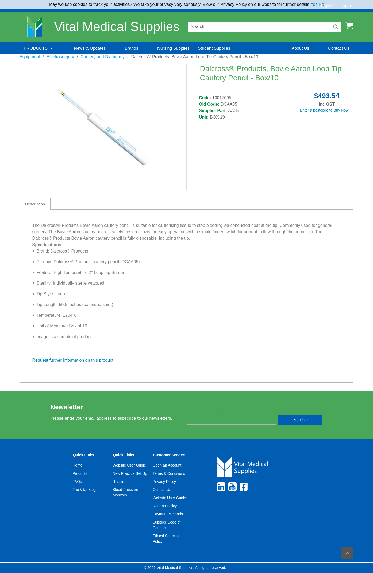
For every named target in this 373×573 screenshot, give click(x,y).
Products (79, 473)
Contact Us (162, 489)
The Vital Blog (84, 489)
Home (77, 465)
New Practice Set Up (130, 473)
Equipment (30, 57)
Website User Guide (129, 465)
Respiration (122, 481)
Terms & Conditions (169, 473)
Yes (313, 4)
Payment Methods (168, 514)
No (321, 4)
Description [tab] (35, 204)
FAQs (77, 481)
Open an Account (167, 465)
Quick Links (83, 455)
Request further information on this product (72, 360)
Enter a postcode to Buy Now (324, 110)
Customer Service (169, 455)
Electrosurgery (60, 57)
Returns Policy (165, 506)
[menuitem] (39, 48)
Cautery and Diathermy (103, 57)
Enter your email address (209, 410)
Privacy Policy (164, 481)
